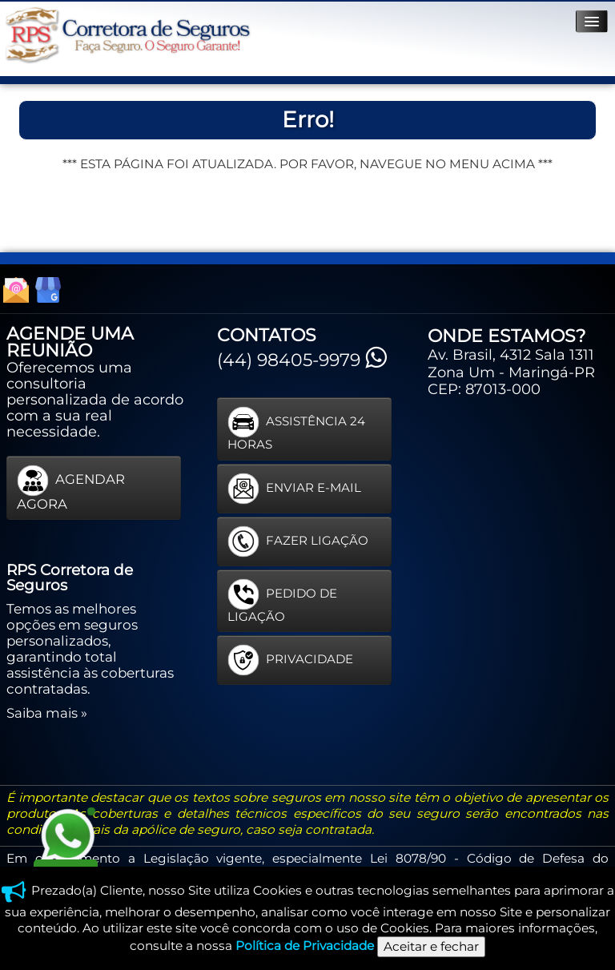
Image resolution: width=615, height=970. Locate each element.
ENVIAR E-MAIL (294, 489)
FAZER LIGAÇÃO (297, 541)
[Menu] (592, 21)
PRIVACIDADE (290, 660)
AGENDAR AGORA (71, 488)
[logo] (127, 36)
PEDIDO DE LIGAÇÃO (282, 601)
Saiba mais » (46, 713)
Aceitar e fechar (431, 946)
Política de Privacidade (304, 945)
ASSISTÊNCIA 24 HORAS (296, 429)
